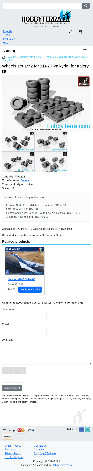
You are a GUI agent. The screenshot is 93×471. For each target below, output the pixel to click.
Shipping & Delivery (45, 453)
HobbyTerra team (62, 465)
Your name (8, 309)
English (7, 31)
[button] (61, 31)
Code (5, 176)
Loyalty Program (14, 457)
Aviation (12, 57)
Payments (10, 449)
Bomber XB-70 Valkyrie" (21, 279)
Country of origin (12, 184)
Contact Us (40, 445)
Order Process (13, 445)
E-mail (5, 324)
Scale (5, 188)
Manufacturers (11, 180)
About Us (39, 449)
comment (7, 339)
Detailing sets (26, 57)
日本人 (7, 35)
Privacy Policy (13, 453)
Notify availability (30, 289)
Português (9, 39)
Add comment (12, 388)
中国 (5, 43)
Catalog (9, 51)
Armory (39, 57)
